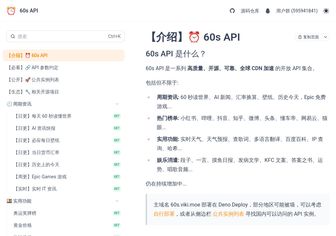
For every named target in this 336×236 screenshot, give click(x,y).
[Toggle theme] (326, 11)
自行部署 (164, 214)
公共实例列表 (228, 214)
